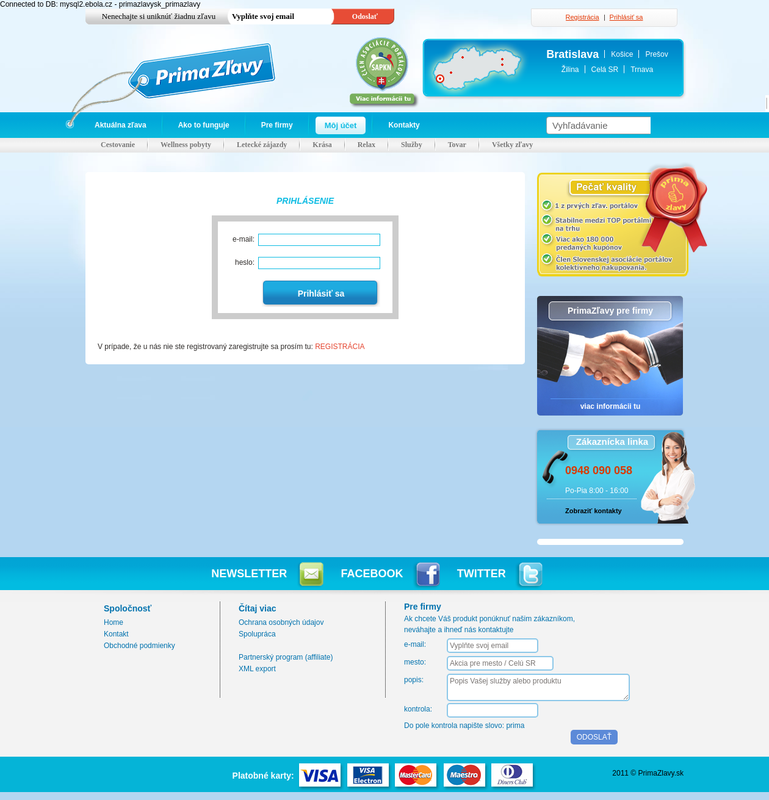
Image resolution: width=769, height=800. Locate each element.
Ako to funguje (203, 125)
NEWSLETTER (267, 574)
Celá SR (605, 69)
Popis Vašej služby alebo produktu (538, 687)
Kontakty (403, 125)
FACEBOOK (390, 574)
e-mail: (244, 239)
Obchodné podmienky (139, 645)
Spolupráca (257, 634)
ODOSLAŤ (594, 737)
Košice (622, 54)
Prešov (656, 54)
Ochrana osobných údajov (281, 622)
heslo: (245, 262)
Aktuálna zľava (120, 125)
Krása (321, 144)
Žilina (570, 69)
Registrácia (582, 17)
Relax (366, 144)
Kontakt (116, 634)
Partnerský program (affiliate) (286, 657)
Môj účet (341, 125)
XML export (257, 669)
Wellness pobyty (186, 144)
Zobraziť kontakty (593, 510)
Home (113, 622)
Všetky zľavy (512, 144)
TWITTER (500, 574)
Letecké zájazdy (262, 144)
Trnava (641, 69)
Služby (411, 144)
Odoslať (365, 16)
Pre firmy (277, 125)
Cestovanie (118, 144)
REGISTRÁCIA (339, 346)
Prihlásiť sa (626, 17)
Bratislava (572, 54)
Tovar (457, 144)
